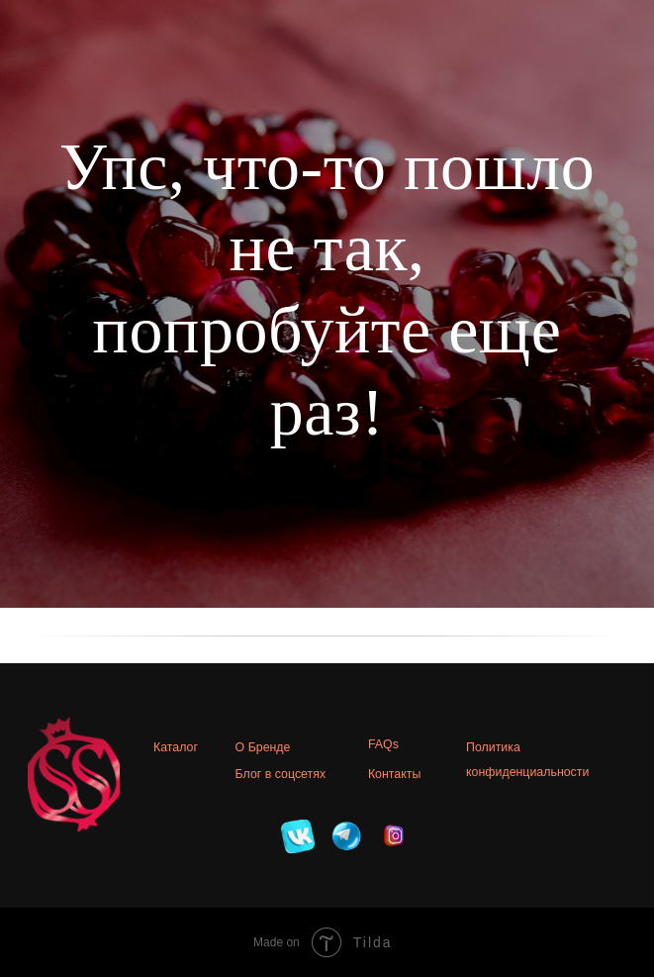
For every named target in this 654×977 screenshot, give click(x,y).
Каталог (175, 747)
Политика (493, 747)
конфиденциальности (527, 772)
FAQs (383, 744)
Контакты (394, 774)
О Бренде (263, 747)
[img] (298, 836)
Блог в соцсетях (281, 774)
